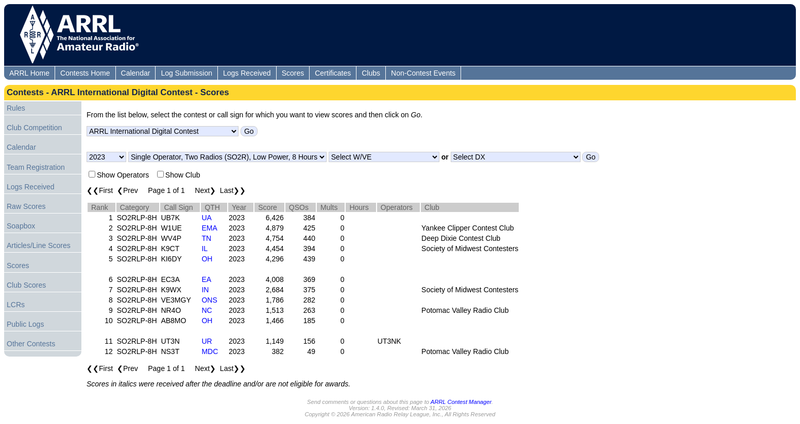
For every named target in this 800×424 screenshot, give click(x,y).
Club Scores (26, 285)
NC (206, 310)
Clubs (371, 73)
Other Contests (31, 344)
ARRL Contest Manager (461, 402)
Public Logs (25, 324)
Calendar (135, 73)
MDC (209, 351)
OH (206, 259)
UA (206, 218)
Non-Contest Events (423, 73)
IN (205, 290)
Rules (16, 108)
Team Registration (36, 167)
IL (204, 248)
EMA (209, 228)
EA (206, 279)
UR (206, 341)
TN (206, 238)
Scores (293, 73)
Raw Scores (26, 206)
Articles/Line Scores (39, 245)
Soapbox (21, 226)
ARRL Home (29, 73)
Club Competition (34, 127)
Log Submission (186, 73)
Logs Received (247, 73)
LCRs (16, 305)
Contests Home (85, 73)
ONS (209, 300)
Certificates (333, 73)
